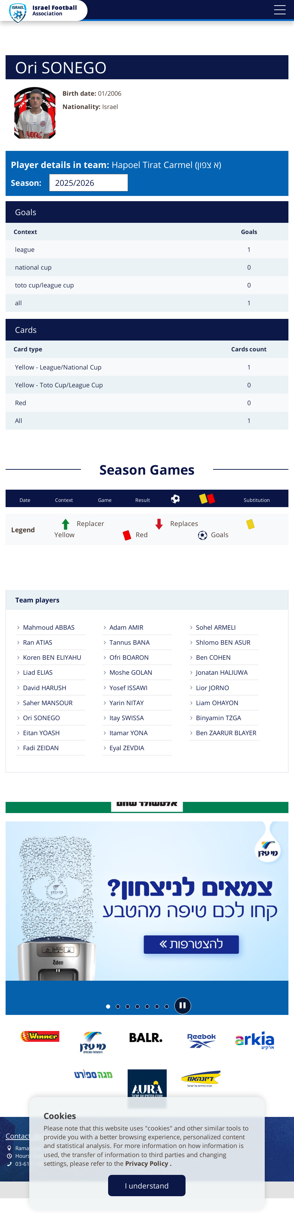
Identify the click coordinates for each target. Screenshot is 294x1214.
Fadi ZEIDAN (43, 762)
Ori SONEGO (43, 728)
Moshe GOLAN (133, 679)
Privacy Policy (147, 1163)
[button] (280, 10)
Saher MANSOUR (50, 712)
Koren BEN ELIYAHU (55, 662)
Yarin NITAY (128, 712)
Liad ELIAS (39, 679)
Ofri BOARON (131, 662)
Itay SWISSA (128, 728)
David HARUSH (47, 696)
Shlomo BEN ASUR (225, 646)
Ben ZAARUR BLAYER (229, 745)
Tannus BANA (131, 646)
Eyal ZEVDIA (128, 762)
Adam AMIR (128, 630)
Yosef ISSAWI (130, 696)
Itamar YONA (130, 745)
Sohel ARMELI (218, 630)
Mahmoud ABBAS (51, 630)
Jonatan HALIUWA (224, 679)
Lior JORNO (214, 696)
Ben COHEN (215, 662)
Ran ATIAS (39, 646)
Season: (26, 182)
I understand (147, 1185)
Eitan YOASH (43, 745)
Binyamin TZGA (221, 728)
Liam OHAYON (219, 712)
